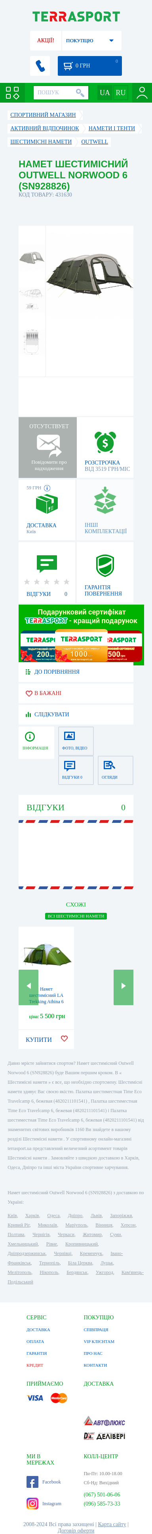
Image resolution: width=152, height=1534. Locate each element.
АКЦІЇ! (46, 40)
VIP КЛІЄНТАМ (99, 1341)
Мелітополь (19, 1272)
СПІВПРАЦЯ (96, 1329)
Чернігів (40, 1234)
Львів (96, 1215)
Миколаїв (47, 1225)
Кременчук (91, 1253)
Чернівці (62, 1253)
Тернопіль (49, 1263)
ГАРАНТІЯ (37, 1353)
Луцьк (107, 1263)
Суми (115, 1234)
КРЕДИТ (35, 1365)
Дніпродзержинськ (27, 1253)
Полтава (16, 1234)
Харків (32, 1215)
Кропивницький (81, 1244)
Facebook (44, 1482)
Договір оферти (76, 1531)
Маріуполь (76, 1225)
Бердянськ (76, 1272)
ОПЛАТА (35, 1341)
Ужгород (104, 1272)
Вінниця (103, 1225)
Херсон (128, 1225)
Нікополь (49, 1272)
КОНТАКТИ (95, 1365)
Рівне (51, 1244)
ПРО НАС (93, 1353)
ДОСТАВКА (38, 1329)
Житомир (92, 1234)
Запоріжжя (121, 1215)
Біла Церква (80, 1263)
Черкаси (66, 1234)
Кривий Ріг (19, 1225)
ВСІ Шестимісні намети (76, 916)
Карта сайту (112, 1524)
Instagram (44, 1504)
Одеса (53, 1215)
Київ (12, 1215)
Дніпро (75, 1215)
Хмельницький (23, 1244)
